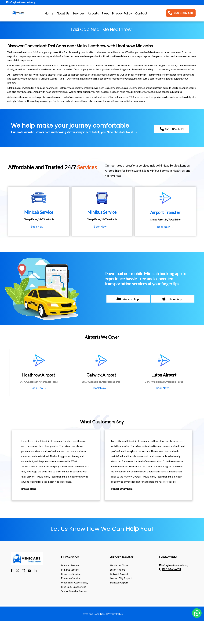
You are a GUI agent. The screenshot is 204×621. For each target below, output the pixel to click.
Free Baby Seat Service (73, 586)
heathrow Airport (120, 565)
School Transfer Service (74, 591)
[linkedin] (35, 571)
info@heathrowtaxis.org (20, 2)
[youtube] (29, 571)
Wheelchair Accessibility (74, 582)
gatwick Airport (119, 573)
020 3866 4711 (171, 569)
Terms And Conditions (93, 613)
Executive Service (70, 578)
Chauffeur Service (70, 573)
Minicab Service (70, 565)
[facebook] (11, 571)
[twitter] (17, 571)
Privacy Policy (115, 613)
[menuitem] (49, 14)
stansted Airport (119, 582)
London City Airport (121, 578)
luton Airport (117, 569)
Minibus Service (70, 569)
